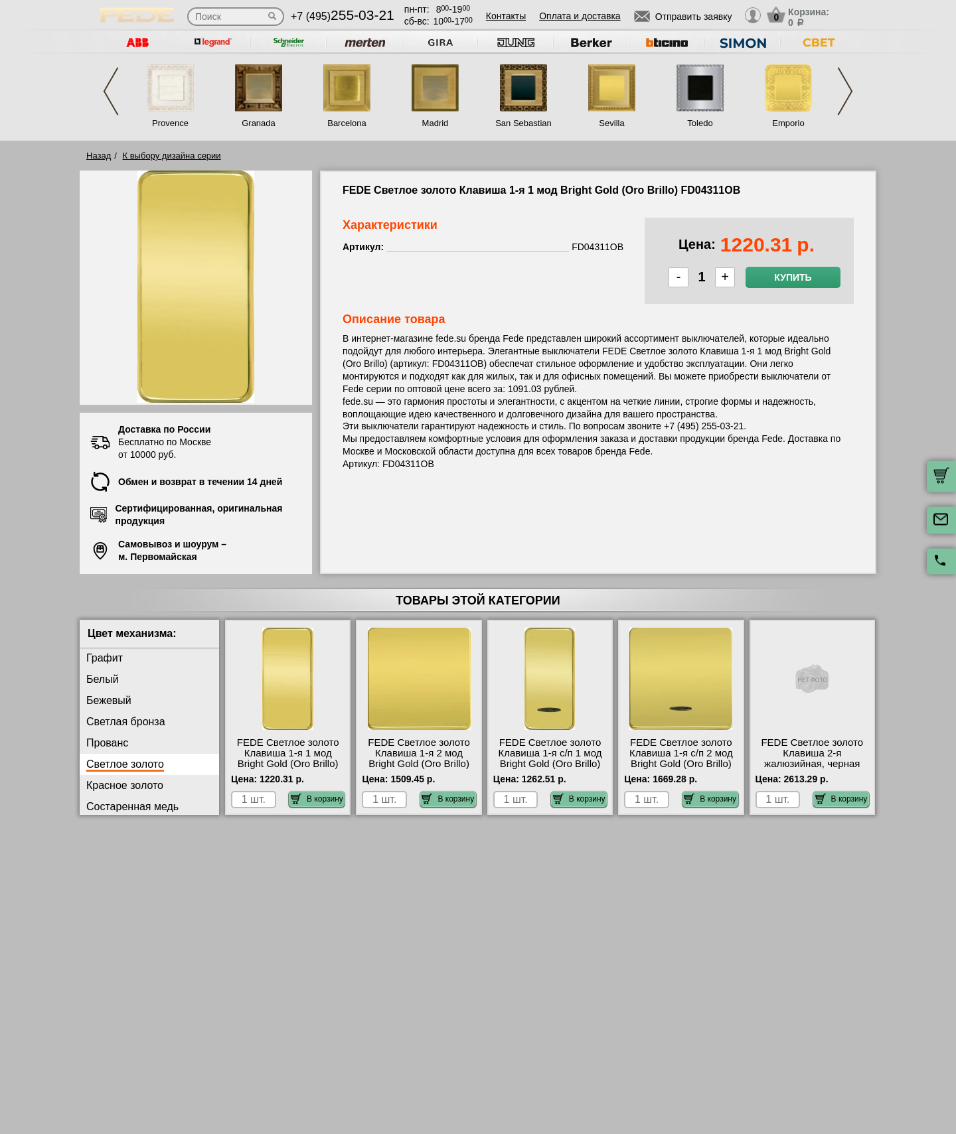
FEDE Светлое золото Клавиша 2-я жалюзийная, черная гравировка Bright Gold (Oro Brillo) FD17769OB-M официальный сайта (812, 769)
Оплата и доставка (579, 16)
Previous (111, 91)
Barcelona (346, 123)
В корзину (317, 799)
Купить (792, 277)
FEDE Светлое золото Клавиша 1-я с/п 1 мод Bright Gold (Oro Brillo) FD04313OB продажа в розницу (550, 763)
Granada (259, 123)
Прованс (107, 742)
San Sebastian (523, 123)
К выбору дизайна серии (172, 156)
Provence (170, 123)
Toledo (699, 123)
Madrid (435, 123)
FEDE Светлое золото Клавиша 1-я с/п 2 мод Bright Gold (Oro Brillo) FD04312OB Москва (681, 758)
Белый (102, 679)
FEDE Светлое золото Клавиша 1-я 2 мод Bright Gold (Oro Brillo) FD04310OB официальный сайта (419, 763)
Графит (104, 658)
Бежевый (108, 700)
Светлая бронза (125, 721)
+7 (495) (342, 16)
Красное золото (124, 785)
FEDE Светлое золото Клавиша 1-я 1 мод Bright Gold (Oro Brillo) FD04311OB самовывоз (288, 758)
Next (845, 91)
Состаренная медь (132, 806)
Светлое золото (125, 764)
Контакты (506, 16)
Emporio (788, 123)
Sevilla (611, 123)
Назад (98, 156)
